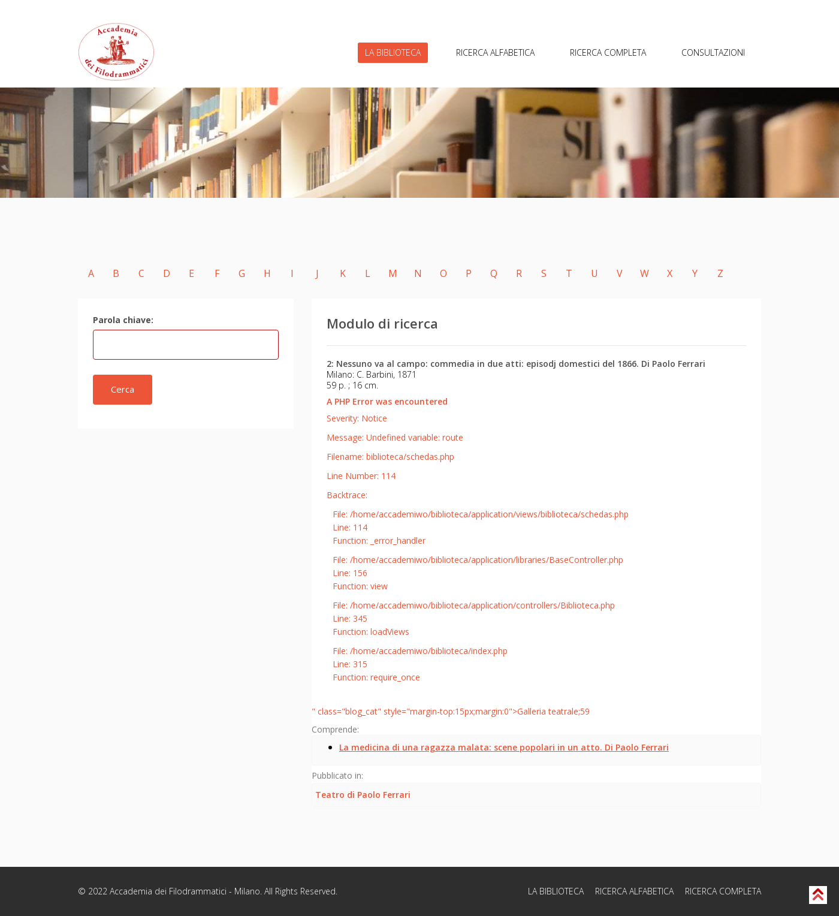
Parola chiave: (123, 320)
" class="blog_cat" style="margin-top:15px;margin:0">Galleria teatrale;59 (451, 711)
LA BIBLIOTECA (393, 52)
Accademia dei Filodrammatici (168, 891)
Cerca (122, 389)
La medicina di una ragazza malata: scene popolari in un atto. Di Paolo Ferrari (504, 747)
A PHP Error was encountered (387, 401)
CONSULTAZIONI (713, 52)
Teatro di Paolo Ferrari (363, 794)
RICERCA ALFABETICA (495, 52)
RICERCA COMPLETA (608, 52)
